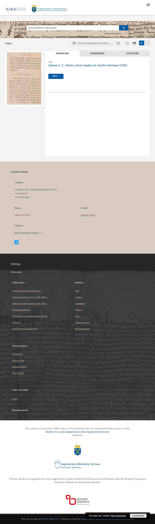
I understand (138, 516)
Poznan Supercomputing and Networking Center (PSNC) (107, 519)
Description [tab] (62, 53)
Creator (78, 297)
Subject (78, 310)
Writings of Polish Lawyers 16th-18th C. (29, 303)
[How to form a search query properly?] (126, 33)
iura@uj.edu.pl (88, 215)
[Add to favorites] (127, 43)
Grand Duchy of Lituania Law (25, 328)
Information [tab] (97, 53)
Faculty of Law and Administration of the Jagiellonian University (77, 431)
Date (77, 316)
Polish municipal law (21, 310)
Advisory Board (19, 367)
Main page (16, 272)
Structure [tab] (132, 53)
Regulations (17, 354)
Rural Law (16, 322)
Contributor (80, 303)
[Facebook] (16, 242)
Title (77, 291)
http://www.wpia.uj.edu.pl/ (28, 232)
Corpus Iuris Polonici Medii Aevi (26, 291)
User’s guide (18, 373)
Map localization (82, 328)
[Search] (124, 27)
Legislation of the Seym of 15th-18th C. (30, 297)
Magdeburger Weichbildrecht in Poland (29, 316)
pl (141, 43)
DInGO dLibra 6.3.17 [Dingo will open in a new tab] (51, 519)
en (147, 43)
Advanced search (112, 33)
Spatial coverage (82, 322)
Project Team (18, 360)
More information (118, 516)
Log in (14, 399)
